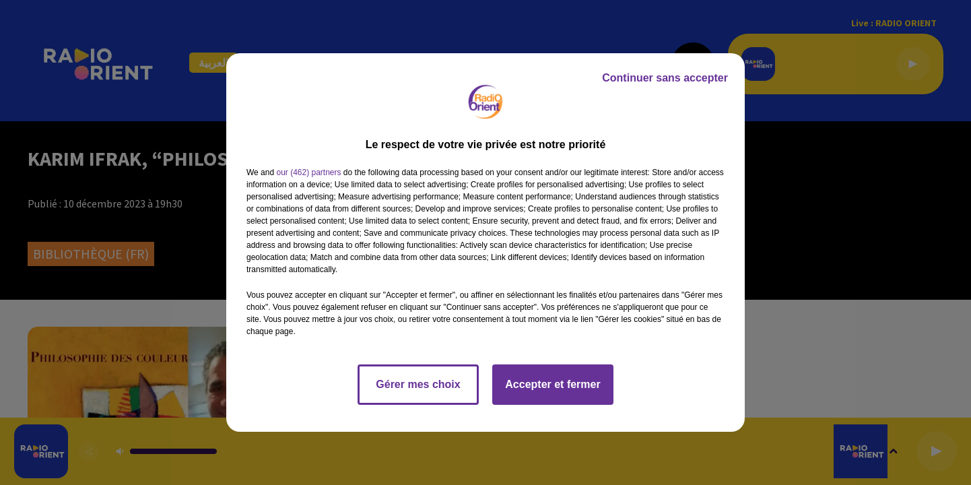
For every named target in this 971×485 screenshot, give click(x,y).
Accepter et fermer (552, 384)
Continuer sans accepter (665, 78)
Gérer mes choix (418, 384)
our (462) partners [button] (308, 172)
